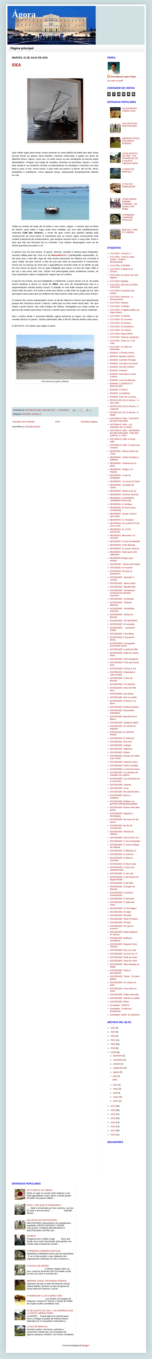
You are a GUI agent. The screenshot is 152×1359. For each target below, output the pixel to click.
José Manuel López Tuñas (36, 410)
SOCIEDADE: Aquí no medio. (123, 697)
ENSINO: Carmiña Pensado (123, 360)
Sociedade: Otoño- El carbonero (125, 1015)
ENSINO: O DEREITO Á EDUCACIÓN (121, 384)
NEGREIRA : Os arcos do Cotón (125, 481)
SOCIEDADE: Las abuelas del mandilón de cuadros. (124, 773)
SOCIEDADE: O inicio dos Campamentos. (122, 868)
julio (115, 1076)
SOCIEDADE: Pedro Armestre (124, 919)
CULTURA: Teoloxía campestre (124, 337)
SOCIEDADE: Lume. (119, 788)
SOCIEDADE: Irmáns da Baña (124, 765)
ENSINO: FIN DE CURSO (122, 367)
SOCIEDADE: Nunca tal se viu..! (125, 837)
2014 (113, 1118)
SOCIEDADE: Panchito (121, 915)
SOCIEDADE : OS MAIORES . (124, 620)
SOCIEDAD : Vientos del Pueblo (125, 564)
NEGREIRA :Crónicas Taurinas (124, 494)
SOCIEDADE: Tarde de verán (123, 957)
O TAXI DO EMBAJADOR (128, 185)
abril (115, 1093)
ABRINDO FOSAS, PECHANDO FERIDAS (131, 141)
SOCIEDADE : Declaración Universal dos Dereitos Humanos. (122, 593)
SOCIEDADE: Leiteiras (120, 785)
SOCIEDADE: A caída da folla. (124, 649)
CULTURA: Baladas (119, 281)
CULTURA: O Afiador (119, 306)
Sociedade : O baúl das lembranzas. (121, 1009)
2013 (113, 1122)
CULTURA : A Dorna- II (31, 414)
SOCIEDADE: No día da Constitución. (121, 826)
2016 (113, 1110)
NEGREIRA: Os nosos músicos (124, 548)
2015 (113, 1114)
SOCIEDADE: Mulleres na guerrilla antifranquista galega (123, 802)
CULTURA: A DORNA (120, 265)
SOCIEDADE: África (119, 1001)
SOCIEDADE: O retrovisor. (122, 898)
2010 (113, 1134)
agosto (116, 1072)
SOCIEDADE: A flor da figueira (124, 659)
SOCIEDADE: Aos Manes (122, 694)
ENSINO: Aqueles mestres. (122, 356)
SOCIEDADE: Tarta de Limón (123, 961)
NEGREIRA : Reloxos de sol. (123, 491)
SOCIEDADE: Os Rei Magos (123, 908)
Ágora (24, 14)
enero (116, 1101)
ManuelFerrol (58, 255)
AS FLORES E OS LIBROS (39, 1190)
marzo (116, 1097)
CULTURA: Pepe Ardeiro (121, 333)
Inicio (57, 421)
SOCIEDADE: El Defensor (122, 738)
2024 (113, 1028)
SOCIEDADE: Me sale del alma (124, 792)
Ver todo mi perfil (115, 81)
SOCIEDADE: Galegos (120, 745)
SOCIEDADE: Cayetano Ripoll (124, 722)
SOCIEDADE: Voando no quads (125, 998)
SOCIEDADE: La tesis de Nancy (125, 769)
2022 (113, 1036)
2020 (113, 1044)
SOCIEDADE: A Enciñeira (122, 634)
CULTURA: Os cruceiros (121, 319)
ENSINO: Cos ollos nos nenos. (124, 363)
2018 (113, 1052)
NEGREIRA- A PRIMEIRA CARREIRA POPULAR (122, 499)
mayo (116, 1089)
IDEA (16, 65)
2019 (113, 1048)
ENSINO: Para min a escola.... (124, 397)
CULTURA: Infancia (119, 303)
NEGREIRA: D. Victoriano (122, 520)
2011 (113, 1130)
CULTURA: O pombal (120, 316)
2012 (113, 1126)
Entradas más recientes (24, 421)
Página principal (21, 48)
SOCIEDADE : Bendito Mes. (123, 587)
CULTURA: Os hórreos (120, 323)
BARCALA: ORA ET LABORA (130, 231)
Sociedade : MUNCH (119, 1005)
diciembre (118, 1056)
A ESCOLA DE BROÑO (38, 1266)
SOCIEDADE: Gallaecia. (121, 749)
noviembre (118, 1060)
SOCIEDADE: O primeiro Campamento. (121, 893)
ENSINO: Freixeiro (118, 370)
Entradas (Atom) (32, 426)
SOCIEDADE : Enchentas (122, 599)
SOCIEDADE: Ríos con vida (123, 950)
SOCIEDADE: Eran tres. (121, 741)
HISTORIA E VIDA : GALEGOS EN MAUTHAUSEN (124, 419)
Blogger (85, 1345)
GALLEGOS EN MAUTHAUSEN (129, 124)
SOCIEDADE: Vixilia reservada (124, 994)
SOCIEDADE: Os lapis (120, 912)
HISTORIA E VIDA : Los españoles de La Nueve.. (121, 425)
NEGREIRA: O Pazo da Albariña (125, 541)
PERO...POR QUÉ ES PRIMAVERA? (44, 1205)
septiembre (118, 1068)
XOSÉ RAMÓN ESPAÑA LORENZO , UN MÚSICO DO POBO (129, 204)
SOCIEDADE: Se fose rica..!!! (123, 954)
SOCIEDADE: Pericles (120, 922)
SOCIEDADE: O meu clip (121, 873)
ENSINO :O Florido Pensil (122, 353)
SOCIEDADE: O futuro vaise (123, 864)
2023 (113, 1032)
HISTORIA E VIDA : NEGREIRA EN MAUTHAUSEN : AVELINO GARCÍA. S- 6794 (124, 433)
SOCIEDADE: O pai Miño (122, 883)
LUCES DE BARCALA (37, 1326)
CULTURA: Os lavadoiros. (122, 326)
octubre (117, 1064)
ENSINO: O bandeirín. (120, 393)
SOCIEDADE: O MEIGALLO (123, 850)
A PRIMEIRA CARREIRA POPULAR (128, 217)
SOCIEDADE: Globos (120, 752)
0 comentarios (63, 410)
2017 (113, 1106)
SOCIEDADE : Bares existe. (123, 583)
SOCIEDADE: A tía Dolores (122, 684)
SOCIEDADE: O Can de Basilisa (125, 841)
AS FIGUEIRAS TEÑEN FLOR (129, 109)
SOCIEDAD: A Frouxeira (121, 567)
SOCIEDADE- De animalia (122, 624)
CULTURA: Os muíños (120, 330)
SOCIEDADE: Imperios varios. (124, 762)
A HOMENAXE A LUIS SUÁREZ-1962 (44, 1296)
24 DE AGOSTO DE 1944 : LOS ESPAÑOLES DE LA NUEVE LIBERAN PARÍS (130, 158)
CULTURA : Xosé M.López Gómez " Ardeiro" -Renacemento (122, 259)
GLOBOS (31, 1236)
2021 (113, 1040)
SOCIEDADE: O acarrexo (122, 854)
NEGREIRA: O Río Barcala (122, 545)
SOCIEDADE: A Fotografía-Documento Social (122, 644)
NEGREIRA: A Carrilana (121, 504)
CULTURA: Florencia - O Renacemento (121, 298)
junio (115, 1085)
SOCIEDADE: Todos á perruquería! (120, 971)
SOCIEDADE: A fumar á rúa (123, 668)
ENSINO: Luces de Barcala (122, 380)
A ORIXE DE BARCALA (128, 170)
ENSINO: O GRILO (119, 389)
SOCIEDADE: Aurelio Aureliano (124, 707)
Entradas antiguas (89, 421)
